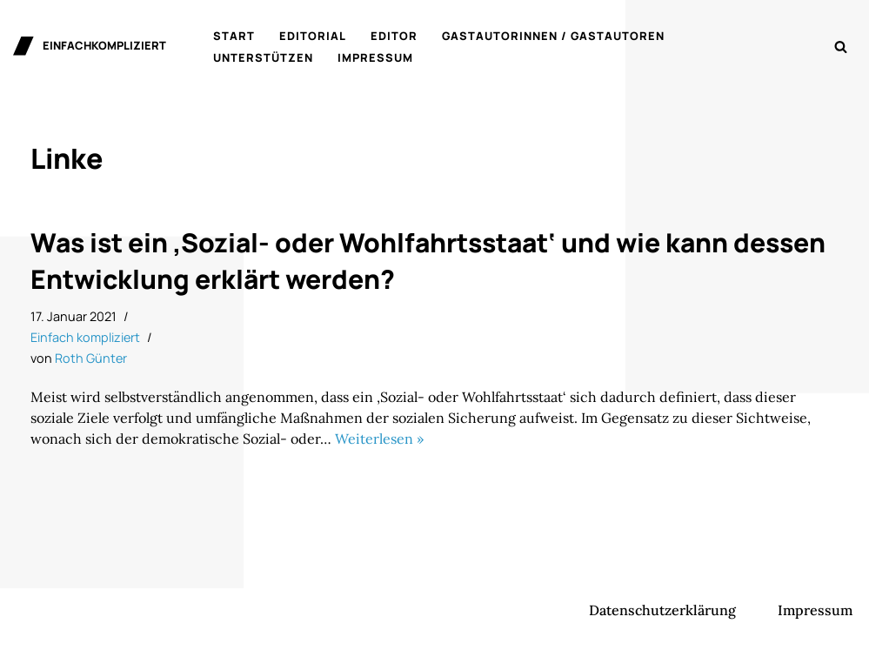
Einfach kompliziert (85, 337)
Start (234, 36)
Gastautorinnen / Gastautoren (553, 36)
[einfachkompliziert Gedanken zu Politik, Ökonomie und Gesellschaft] (89, 46)
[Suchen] (840, 46)
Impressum (375, 57)
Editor (394, 36)
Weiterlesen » (379, 438)
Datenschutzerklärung (662, 610)
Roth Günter (91, 358)
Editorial (312, 36)
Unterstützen (263, 57)
